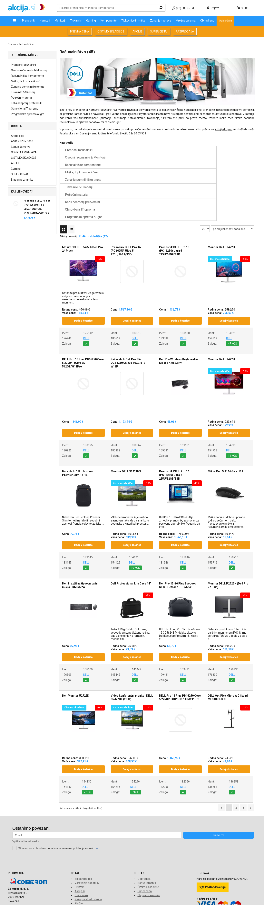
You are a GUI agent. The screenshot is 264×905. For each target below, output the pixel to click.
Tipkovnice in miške (133, 20)
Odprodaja (225, 20)
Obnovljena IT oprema (24, 108)
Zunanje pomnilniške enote (27, 86)
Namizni (45, 20)
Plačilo (79, 858)
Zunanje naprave (160, 20)
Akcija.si (80, 846)
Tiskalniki (76, 20)
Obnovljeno (207, 20)
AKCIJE (137, 31)
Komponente (109, 20)
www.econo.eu (247, 899)
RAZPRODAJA (185, 31)
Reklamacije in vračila (88, 867)
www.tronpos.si (228, 899)
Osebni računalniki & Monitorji (29, 70)
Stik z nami (81, 850)
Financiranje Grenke (87, 871)
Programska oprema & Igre (27, 114)
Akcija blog (17, 135)
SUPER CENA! (158, 31)
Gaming (91, 20)
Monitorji (60, 20)
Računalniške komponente (27, 75)
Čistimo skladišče (148, 842)
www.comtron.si (208, 899)
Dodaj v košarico (83, 276)
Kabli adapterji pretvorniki (26, 103)
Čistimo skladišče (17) (93, 191)
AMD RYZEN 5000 (22, 141)
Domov (12, 44)
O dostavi (80, 862)
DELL (86, 293)
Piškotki (79, 842)
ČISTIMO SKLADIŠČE (110, 31)
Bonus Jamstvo (20, 146)
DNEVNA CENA (79, 31)
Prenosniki (28, 20)
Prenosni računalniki (23, 64)
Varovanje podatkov (87, 838)
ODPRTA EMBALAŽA (24, 152)
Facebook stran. (69, 133)
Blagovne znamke (22, 179)
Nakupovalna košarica (88, 854)
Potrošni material (21, 97)
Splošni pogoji (83, 834)
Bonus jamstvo (147, 838)
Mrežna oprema (186, 20)
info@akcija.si (223, 129)
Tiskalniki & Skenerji (23, 92)
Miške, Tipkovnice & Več (25, 81)
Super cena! (145, 846)
